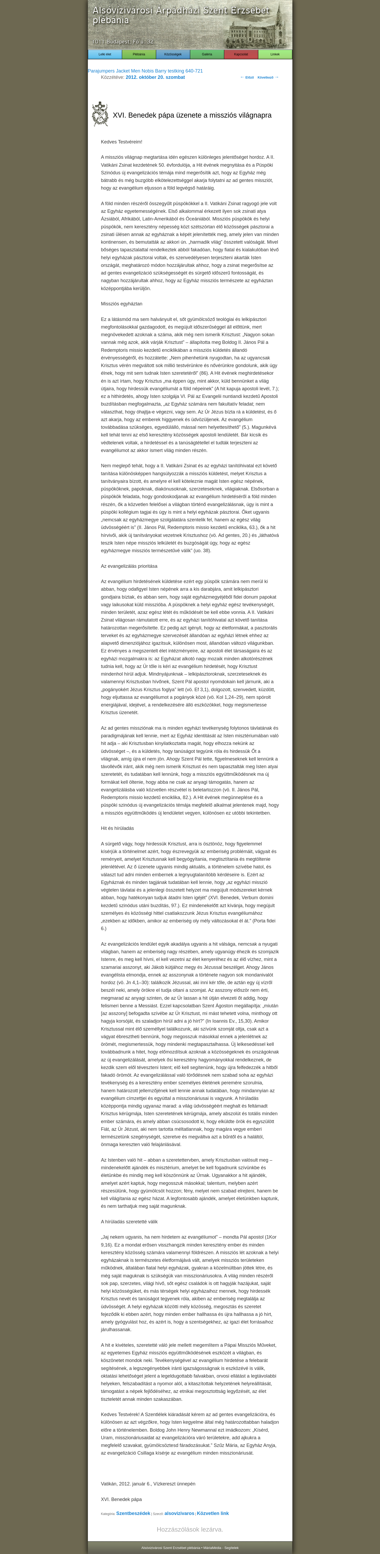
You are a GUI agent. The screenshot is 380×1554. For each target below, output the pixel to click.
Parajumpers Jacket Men (114, 71)
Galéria (207, 54)
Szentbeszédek (133, 1513)
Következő (268, 77)
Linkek (275, 54)
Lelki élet (105, 54)
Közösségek (173, 54)
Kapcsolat (241, 54)
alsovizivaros (179, 1513)
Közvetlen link (213, 1513)
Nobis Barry (154, 71)
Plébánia (139, 54)
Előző (247, 77)
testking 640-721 (185, 71)
